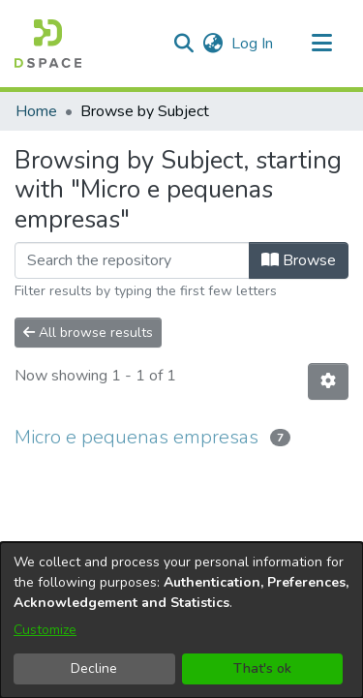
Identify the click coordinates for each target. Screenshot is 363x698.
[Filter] (132, 260)
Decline (94, 668)
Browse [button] (298, 260)
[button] (48, 43)
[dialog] (181, 620)
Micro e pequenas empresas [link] (136, 437)
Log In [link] (253, 43)
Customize (45, 630)
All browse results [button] (88, 332)
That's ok (262, 668)
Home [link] (36, 111)
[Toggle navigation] (321, 43)
